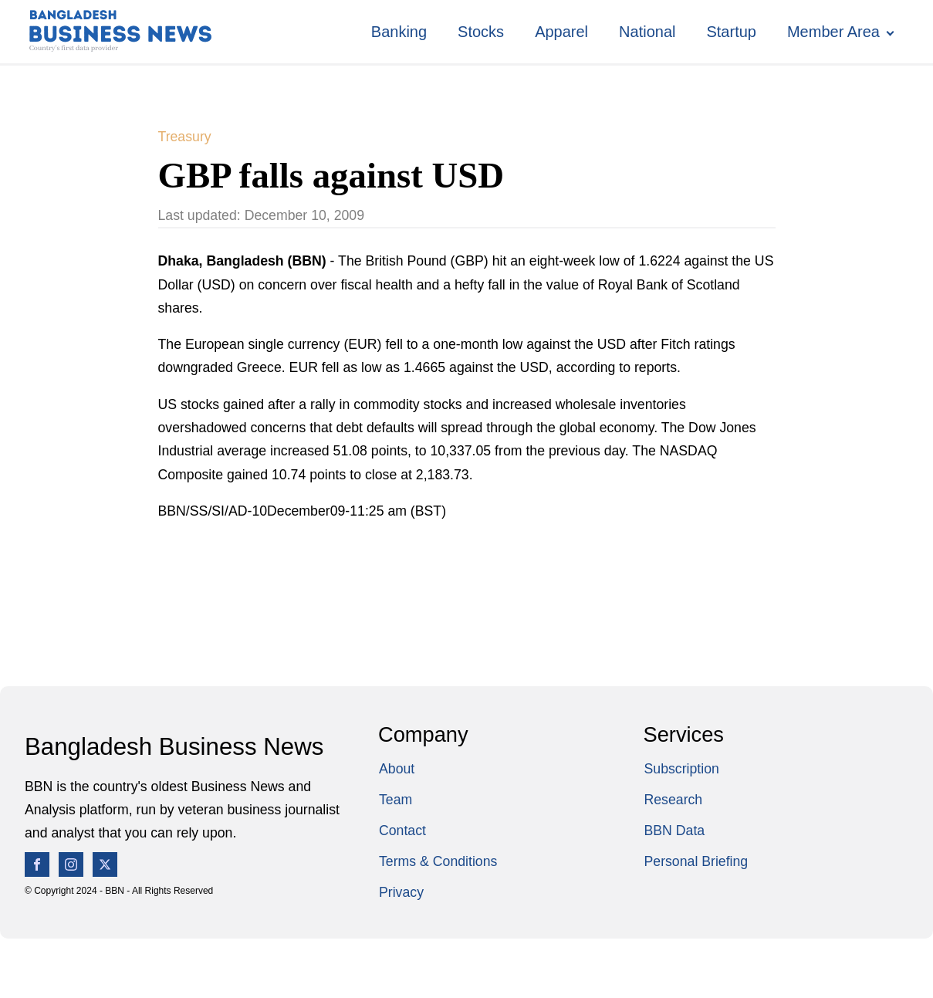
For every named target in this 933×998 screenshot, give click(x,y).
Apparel (561, 31)
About (396, 768)
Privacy (401, 892)
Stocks (481, 31)
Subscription (681, 768)
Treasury (184, 136)
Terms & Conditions (438, 861)
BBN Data (674, 830)
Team (395, 799)
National (647, 31)
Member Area (833, 31)
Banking (399, 31)
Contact (402, 830)
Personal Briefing (696, 861)
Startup (731, 31)
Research (673, 799)
